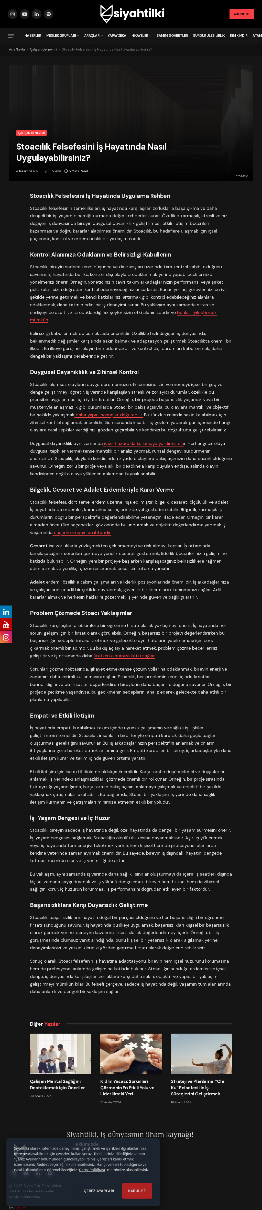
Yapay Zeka (117, 35)
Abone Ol (242, 14)
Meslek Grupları (61, 35)
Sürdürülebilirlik (209, 35)
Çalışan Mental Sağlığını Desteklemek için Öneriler (57, 1084)
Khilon (20, 1207)
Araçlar (92, 35)
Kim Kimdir (238, 35)
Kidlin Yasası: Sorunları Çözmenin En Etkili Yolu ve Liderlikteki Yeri (127, 1087)
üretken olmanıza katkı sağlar (124, 656)
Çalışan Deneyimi (43, 49)
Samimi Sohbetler (172, 35)
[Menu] (11, 36)
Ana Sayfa (17, 49)
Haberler (33, 35)
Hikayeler (140, 35)
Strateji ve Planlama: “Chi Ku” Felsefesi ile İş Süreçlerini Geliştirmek (197, 1087)
